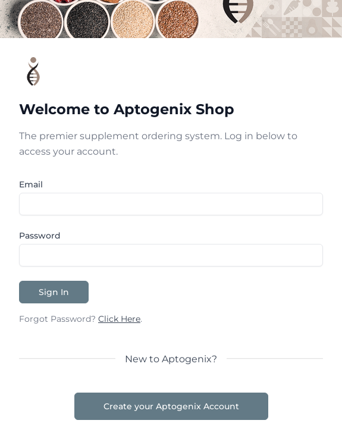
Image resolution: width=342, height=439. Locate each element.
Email (31, 184)
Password (40, 235)
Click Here (119, 318)
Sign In (54, 292)
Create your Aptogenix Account (171, 406)
